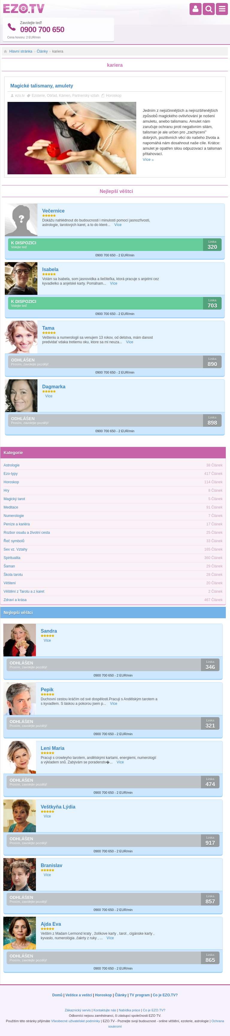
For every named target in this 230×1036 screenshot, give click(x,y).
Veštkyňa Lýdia (58, 806)
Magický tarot (14, 499)
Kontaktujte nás (104, 1010)
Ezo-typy (11, 474)
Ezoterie (38, 95)
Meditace (11, 507)
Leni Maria (52, 748)
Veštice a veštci (79, 995)
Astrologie (11, 465)
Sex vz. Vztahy (15, 549)
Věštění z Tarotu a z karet (24, 591)
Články (42, 51)
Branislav (51, 865)
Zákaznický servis (78, 1010)
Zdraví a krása (15, 600)
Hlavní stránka (20, 51)
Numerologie (14, 516)
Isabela (50, 269)
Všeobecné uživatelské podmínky (75, 1021)
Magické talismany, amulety (41, 85)
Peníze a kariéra (17, 524)
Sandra (49, 631)
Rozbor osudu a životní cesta (27, 532)
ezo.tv (20, 95)
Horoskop (113, 95)
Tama (48, 328)
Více (147, 159)
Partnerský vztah (85, 95)
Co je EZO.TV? (165, 995)
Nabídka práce (129, 1010)
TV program (140, 995)
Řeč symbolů (14, 541)
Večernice (53, 210)
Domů (57, 995)
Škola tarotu (13, 575)
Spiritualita (12, 558)
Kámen (64, 95)
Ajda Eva (51, 924)
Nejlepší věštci (18, 612)
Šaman (9, 566)
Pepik (47, 689)
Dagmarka (53, 386)
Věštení (10, 583)
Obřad (52, 95)
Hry (6, 490)
